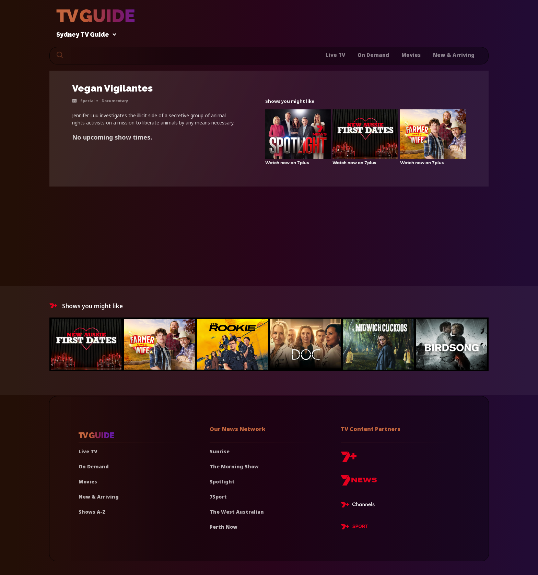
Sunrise (220, 451)
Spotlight (222, 481)
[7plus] (348, 459)
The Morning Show (234, 466)
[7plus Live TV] (359, 506)
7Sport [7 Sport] (218, 496)
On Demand (373, 54)
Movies (411, 54)
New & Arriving (454, 54)
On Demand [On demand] (94, 466)
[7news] (359, 483)
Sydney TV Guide (84, 35)
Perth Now (223, 527)
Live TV (335, 54)
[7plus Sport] (354, 528)
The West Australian (237, 511)
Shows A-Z (92, 511)
